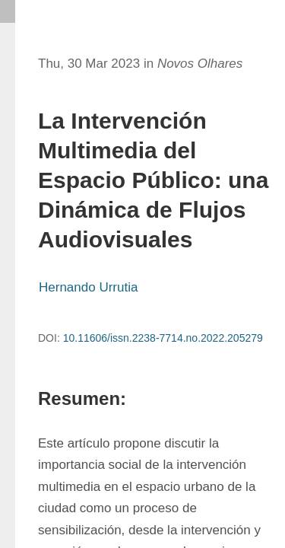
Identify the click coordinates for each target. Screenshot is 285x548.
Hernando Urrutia (88, 287)
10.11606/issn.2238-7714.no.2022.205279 (163, 338)
